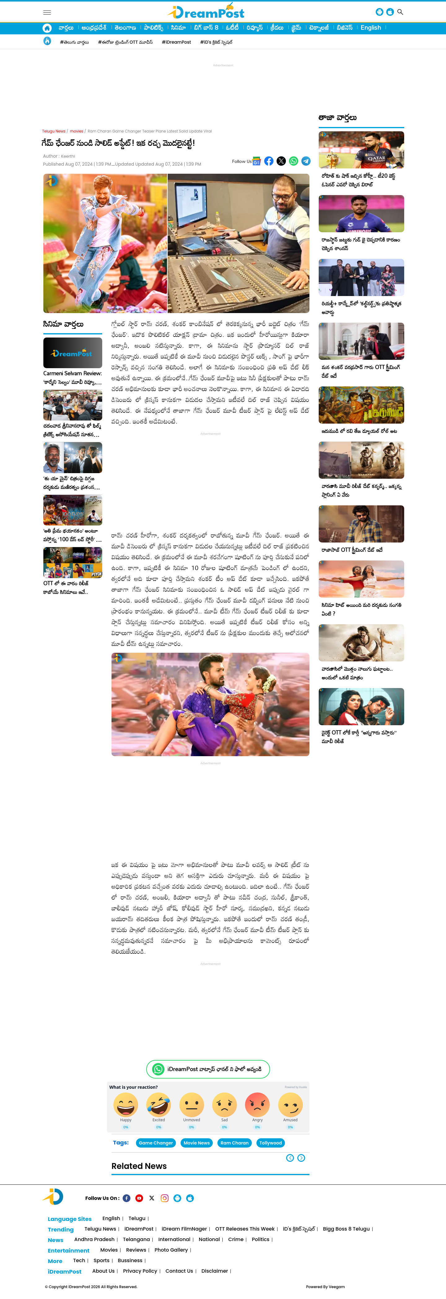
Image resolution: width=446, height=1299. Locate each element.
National (209, 1240)
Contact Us (179, 1271)
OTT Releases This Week (245, 1229)
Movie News (197, 1143)
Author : (59, 156)
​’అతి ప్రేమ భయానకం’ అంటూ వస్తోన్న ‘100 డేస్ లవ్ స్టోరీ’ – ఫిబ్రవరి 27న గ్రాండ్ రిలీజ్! (71, 535)
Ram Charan (234, 1143)
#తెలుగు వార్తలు (74, 42)
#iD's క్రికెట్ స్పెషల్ (216, 42)
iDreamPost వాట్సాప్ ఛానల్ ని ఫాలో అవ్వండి (214, 1069)
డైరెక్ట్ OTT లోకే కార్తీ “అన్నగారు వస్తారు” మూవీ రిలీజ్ (359, 736)
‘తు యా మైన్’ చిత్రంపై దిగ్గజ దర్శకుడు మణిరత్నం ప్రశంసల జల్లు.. (70, 482)
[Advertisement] (223, 82)
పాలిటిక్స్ (153, 27)
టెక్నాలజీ (319, 27)
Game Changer (156, 1143)
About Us (103, 1271)
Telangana (136, 1240)
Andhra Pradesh (94, 1240)
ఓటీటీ (232, 27)
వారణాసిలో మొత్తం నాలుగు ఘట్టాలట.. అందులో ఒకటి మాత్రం (357, 673)
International (174, 1240)
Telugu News (54, 131)
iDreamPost (139, 1229)
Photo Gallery (171, 1250)
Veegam (337, 1286)
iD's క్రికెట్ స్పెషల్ (299, 1229)
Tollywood (271, 1143)
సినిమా (178, 27)
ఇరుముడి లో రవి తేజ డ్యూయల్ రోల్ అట (359, 431)
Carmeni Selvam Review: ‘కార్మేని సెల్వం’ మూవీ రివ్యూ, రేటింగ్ (72, 377)
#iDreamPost (176, 42)
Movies (109, 1250)
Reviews (136, 1250)
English (371, 27)
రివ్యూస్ (255, 27)
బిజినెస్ (344, 27)
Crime (235, 1240)
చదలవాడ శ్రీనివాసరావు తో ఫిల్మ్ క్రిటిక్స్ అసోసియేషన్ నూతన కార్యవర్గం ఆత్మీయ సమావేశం (72, 430)
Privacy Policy (140, 1271)
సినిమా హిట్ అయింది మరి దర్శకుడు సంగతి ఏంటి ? (362, 609)
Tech (79, 1261)
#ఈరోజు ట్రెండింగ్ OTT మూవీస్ (125, 42)
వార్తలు (66, 27)
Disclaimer (215, 1271)
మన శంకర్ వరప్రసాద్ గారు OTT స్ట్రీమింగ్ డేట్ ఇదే (361, 371)
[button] (301, 1158)
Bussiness (130, 1261)
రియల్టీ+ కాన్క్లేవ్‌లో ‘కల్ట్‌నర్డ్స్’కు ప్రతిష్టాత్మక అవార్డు (362, 307)
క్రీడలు (277, 27)
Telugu (137, 1219)
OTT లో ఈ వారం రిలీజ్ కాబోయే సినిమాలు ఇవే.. (66, 587)
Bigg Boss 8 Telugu (346, 1229)
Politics (260, 1240)
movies (76, 131)
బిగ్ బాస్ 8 (206, 27)
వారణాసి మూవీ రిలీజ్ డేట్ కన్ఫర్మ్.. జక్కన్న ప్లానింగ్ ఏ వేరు (361, 490)
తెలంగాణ (125, 27)
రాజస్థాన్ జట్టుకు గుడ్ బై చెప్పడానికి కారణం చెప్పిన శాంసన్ (361, 243)
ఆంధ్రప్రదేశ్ (94, 27)
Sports (101, 1261)
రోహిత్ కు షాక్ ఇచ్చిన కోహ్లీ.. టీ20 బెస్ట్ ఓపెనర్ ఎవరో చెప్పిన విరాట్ (358, 180)
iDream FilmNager (184, 1229)
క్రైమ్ (296, 27)
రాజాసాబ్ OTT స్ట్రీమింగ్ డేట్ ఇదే (352, 550)
